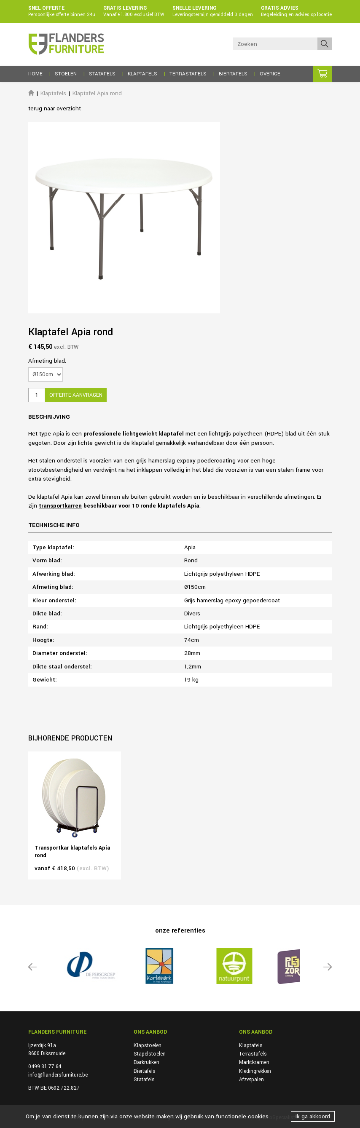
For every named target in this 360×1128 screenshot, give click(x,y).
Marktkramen (254, 1062)
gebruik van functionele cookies (226, 1116)
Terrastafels (253, 1054)
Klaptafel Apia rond (97, 93)
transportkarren (60, 506)
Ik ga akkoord (313, 1116)
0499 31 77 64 (44, 1066)
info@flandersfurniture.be (58, 1075)
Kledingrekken (255, 1071)
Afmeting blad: (47, 361)
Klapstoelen (147, 1045)
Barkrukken (146, 1062)
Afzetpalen (251, 1079)
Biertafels (145, 1071)
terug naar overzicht (54, 108)
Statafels (144, 1079)
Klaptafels (53, 93)
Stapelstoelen (150, 1054)
